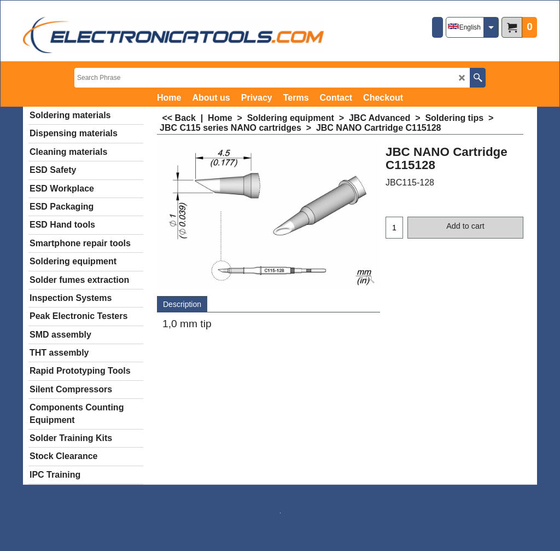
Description (182, 304)
